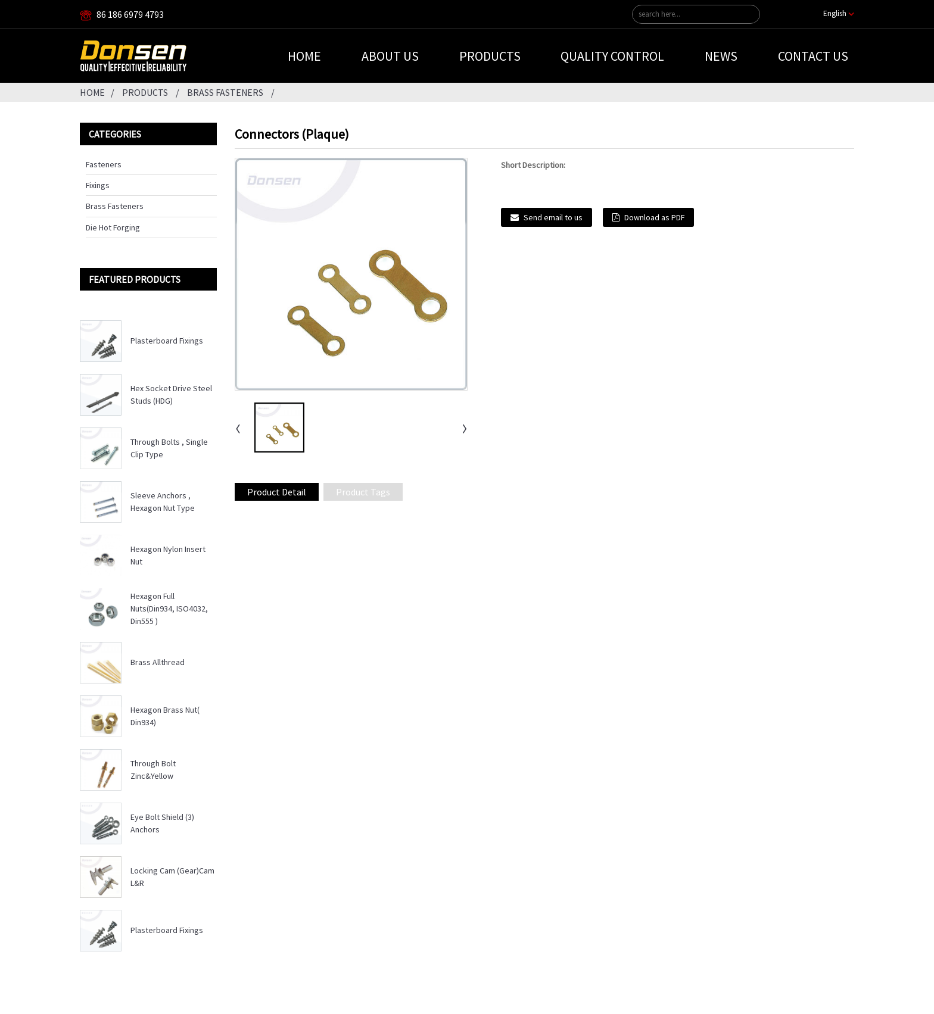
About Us (390, 56)
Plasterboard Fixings (166, 340)
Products (490, 56)
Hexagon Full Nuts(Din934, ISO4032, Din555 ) (169, 608)
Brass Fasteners (225, 92)
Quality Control (612, 56)
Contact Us (813, 56)
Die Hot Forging (113, 227)
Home (304, 56)
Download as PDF (654, 217)
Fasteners (104, 164)
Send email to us (553, 217)
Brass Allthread (157, 662)
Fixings (98, 185)
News (721, 56)
